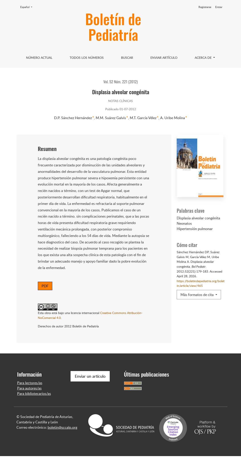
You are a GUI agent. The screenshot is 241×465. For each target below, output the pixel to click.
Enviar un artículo (90, 385)
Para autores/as (29, 397)
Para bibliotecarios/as (34, 402)
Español (27, 7)
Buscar (127, 57)
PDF (45, 285)
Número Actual (39, 57)
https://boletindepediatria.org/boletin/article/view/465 (201, 283)
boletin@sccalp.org (62, 436)
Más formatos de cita (197, 294)
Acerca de (204, 57)
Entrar (218, 7)
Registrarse (204, 7)
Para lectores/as (29, 391)
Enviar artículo (163, 57)
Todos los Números (87, 57)
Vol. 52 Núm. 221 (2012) (120, 81)
